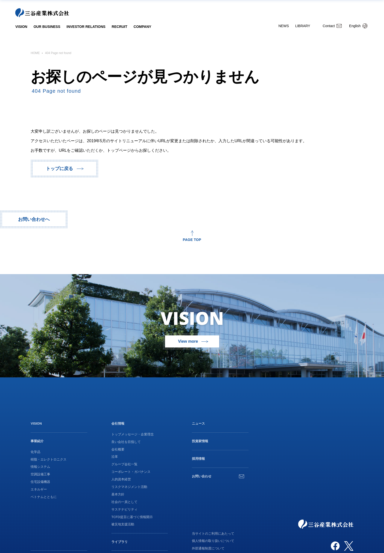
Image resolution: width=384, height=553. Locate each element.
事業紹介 (37, 441)
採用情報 (198, 459)
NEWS (283, 26)
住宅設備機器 (40, 482)
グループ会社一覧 (124, 464)
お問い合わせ (201, 476)
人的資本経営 (121, 479)
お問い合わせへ (34, 219)
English (355, 26)
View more (188, 341)
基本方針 (117, 494)
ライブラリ (119, 542)
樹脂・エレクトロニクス (48, 459)
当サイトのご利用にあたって (213, 533)
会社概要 (117, 449)
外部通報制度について (208, 548)
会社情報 (117, 423)
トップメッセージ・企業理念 (132, 434)
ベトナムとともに (44, 497)
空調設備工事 (40, 474)
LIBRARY (302, 26)
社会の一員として (124, 502)
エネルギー (39, 489)
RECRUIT (119, 27)
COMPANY (142, 27)
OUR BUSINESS (47, 27)
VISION (21, 27)
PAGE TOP (192, 239)
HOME (35, 53)
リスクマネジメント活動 (129, 487)
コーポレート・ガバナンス (130, 472)
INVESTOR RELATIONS (85, 27)
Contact (329, 26)
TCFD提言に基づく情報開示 (132, 517)
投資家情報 (200, 441)
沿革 (114, 457)
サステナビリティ (124, 509)
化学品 (35, 452)
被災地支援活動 (122, 524)
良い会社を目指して (126, 442)
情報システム (40, 467)
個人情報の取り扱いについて (213, 541)
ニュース (198, 423)
